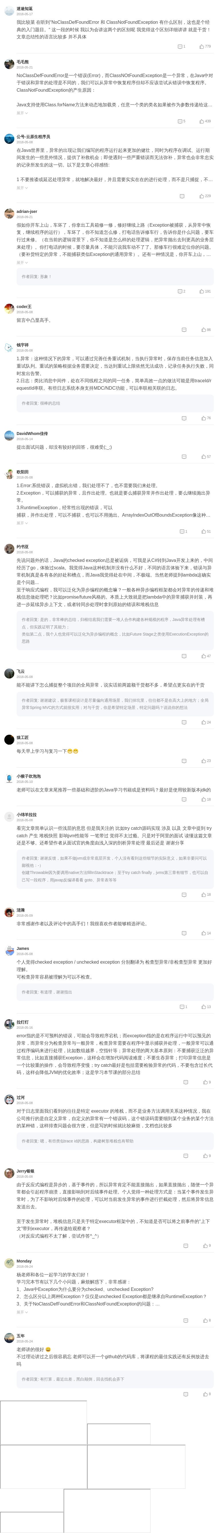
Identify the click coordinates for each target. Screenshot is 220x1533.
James (23, 948)
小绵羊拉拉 (27, 814)
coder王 (24, 306)
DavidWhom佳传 (32, 433)
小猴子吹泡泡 (29, 776)
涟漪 (21, 910)
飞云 (21, 671)
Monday (24, 1261)
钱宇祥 (23, 345)
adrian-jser (27, 211)
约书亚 (23, 546)
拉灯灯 (23, 1022)
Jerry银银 (25, 1171)
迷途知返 (25, 8)
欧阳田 (23, 472)
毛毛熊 (23, 62)
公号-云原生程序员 (33, 136)
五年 (21, 1336)
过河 (21, 1097)
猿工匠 (23, 737)
